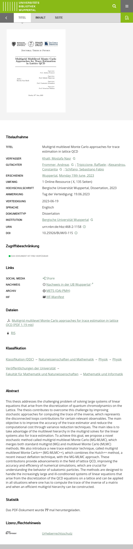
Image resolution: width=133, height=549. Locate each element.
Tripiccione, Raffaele (91, 165)
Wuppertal (49, 175)
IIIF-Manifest (55, 297)
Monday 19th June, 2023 (76, 175)
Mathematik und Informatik (103, 374)
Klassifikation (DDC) (20, 359)
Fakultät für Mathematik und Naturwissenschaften (42, 374)
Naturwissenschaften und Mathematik (66, 359)
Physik (103, 359)
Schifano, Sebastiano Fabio (84, 169)
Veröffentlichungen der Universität (31, 368)
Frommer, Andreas (55, 165)
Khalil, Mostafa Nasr (56, 158)
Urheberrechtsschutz (57, 533)
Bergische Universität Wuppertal (65, 220)
